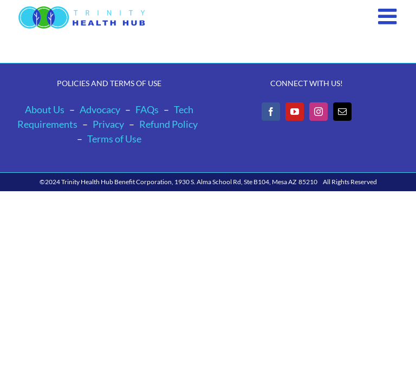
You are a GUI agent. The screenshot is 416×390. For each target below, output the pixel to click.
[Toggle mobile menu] (389, 16)
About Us (44, 109)
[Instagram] (318, 111)
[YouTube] (294, 111)
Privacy (108, 124)
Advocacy (100, 109)
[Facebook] (271, 111)
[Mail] (342, 111)
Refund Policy (168, 124)
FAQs (147, 109)
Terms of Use (114, 139)
